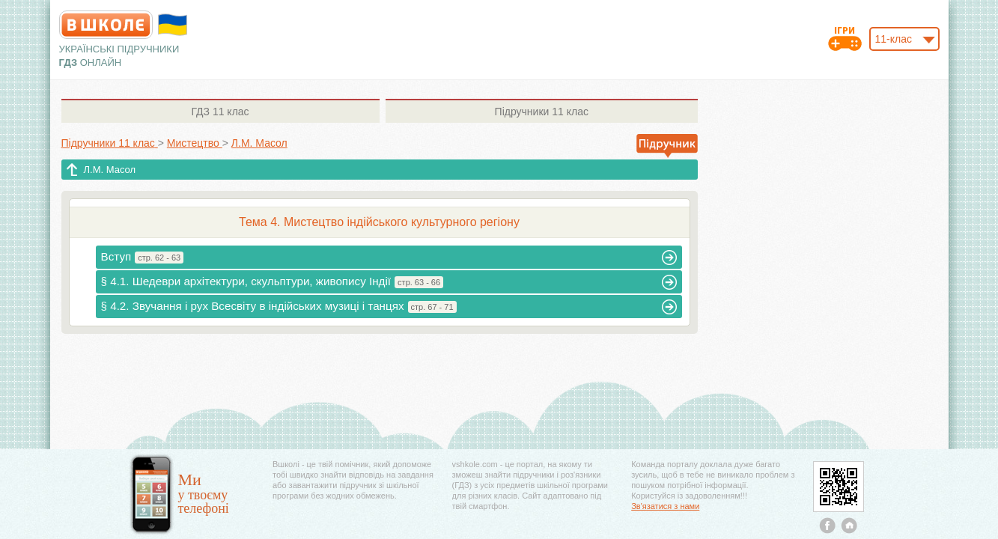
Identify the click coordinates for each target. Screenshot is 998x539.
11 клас (220, 112)
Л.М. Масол (110, 169)
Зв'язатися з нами (665, 506)
